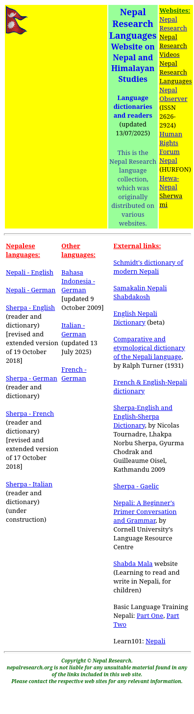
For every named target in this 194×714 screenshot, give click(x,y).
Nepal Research (173, 23)
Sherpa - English (30, 307)
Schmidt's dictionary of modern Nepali (148, 267)
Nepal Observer (174, 94)
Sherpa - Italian (29, 484)
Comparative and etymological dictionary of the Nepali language (149, 347)
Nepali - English (29, 272)
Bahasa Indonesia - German (78, 281)
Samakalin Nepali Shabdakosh (140, 292)
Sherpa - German (31, 378)
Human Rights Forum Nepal (171, 147)
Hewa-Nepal (169, 182)
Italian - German (73, 329)
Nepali (155, 641)
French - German (73, 373)
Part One (150, 615)
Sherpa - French (30, 413)
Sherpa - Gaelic (136, 486)
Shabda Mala (132, 563)
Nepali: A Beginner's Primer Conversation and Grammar (144, 511)
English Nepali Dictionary (135, 318)
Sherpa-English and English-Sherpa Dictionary (142, 416)
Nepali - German (31, 289)
